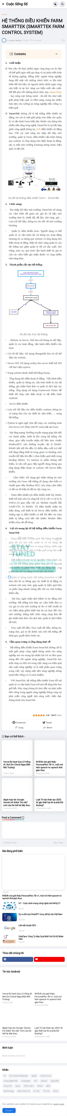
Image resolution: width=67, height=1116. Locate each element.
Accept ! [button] (9, 1110)
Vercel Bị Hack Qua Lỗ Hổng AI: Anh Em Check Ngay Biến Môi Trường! (16, 765)
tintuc (55, 1091)
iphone (44, 1081)
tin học (37, 1091)
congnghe (25, 1081)
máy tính (8, 1086)
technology (9, 1091)
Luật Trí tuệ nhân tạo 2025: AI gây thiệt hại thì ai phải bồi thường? (49, 802)
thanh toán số (24, 1091)
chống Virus (45, 1076)
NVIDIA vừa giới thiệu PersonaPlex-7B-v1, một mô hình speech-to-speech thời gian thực (49, 766)
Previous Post (10, 842)
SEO (48, 1086)
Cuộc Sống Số (17, 4)
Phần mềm (29, 1086)
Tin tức (46, 1091)
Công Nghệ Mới (10, 1081)
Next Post (58, 842)
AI (5, 1076)
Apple (34, 1076)
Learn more (58, 1104)
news (18, 1086)
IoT (38, 129)
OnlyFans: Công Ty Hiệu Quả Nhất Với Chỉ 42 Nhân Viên (41, 937)
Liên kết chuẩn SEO (27, 925)
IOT (35, 1081)
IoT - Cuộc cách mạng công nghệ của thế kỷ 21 (39, 903)
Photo (39, 1086)
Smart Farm (56, 92)
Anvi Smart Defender (18, 1076)
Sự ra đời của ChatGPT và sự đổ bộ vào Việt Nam (41, 914)
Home (4, 14)
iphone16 (54, 1081)
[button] (4, 4)
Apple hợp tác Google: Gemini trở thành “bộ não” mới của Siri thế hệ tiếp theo (16, 802)
